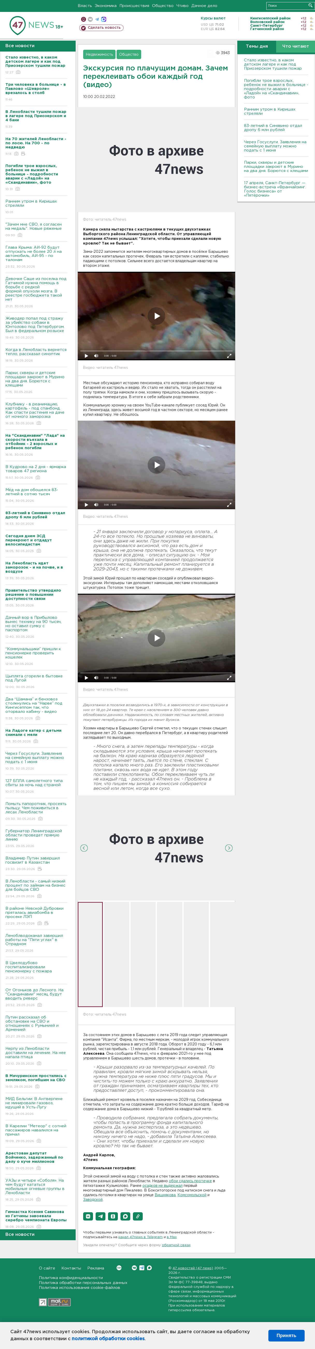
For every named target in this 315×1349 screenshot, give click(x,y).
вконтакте (90, 19)
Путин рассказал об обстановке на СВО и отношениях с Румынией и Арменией (36, 1027)
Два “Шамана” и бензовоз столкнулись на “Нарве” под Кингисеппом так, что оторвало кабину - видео (36, 709)
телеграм (97, 19)
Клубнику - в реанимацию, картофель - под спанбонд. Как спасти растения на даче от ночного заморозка (36, 414)
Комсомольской (191, 1195)
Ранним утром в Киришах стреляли (36, 207)
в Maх (172, 1237)
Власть (85, 6)
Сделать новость (104, 27)
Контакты (71, 1268)
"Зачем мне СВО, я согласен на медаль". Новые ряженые (36, 230)
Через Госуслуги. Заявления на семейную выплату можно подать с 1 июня (36, 761)
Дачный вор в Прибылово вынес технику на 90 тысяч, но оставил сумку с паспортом (36, 627)
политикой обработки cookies (108, 1339)
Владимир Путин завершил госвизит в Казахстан (36, 864)
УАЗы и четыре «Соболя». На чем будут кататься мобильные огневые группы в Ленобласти (36, 1190)
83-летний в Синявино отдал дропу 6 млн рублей (273, 128)
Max (149, 1267)
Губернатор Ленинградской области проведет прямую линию (36, 838)
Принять (286, 1335)
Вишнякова (165, 1195)
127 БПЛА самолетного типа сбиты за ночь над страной (36, 786)
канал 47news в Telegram (140, 1237)
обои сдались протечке (190, 1181)
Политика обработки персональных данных (83, 1283)
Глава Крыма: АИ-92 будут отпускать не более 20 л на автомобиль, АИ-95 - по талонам (36, 257)
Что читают (295, 46)
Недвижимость (99, 54)
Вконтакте (119, 1267)
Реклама (95, 1268)
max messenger (103, 19)
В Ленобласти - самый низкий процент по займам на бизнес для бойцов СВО (36, 889)
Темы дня (257, 46)
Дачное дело (204, 6)
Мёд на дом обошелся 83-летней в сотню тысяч (36, 495)
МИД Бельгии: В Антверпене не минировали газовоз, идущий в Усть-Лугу (36, 1106)
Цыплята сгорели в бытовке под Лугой (36, 681)
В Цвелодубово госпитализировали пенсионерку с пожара (36, 970)
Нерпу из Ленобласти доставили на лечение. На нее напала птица (36, 1056)
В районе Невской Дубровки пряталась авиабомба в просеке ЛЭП (36, 916)
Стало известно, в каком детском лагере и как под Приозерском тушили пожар (273, 64)
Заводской (93, 1199)
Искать (310, 5)
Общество (163, 6)
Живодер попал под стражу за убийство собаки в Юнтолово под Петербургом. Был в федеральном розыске (36, 328)
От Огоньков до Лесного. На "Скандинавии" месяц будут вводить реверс (36, 997)
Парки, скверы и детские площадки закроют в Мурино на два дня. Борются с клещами (36, 382)
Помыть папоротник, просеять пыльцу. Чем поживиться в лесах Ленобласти (36, 811)
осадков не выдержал (162, 1185)
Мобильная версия (83, 19)
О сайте (47, 1268)
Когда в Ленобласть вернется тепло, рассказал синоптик (36, 355)
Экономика (106, 6)
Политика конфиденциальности (71, 1278)
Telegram (141, 1267)
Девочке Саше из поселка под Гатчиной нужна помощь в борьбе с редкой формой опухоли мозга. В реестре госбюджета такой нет (36, 292)
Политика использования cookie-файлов (79, 1287)
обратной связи (176, 1245)
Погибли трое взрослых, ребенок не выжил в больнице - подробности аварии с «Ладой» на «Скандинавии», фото (276, 89)
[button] (88, 1216)
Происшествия (134, 6)
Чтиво (182, 6)
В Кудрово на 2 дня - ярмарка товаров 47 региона (36, 472)
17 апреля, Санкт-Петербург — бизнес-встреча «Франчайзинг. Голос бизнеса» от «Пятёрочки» (275, 189)
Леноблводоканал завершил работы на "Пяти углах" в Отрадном (36, 943)
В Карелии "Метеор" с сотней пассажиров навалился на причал (36, 1133)
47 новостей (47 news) (193, 1268)
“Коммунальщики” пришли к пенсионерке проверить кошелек (36, 656)
